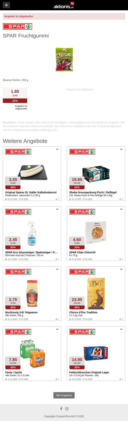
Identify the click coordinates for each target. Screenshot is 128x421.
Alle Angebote (64, 395)
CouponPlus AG (65, 416)
